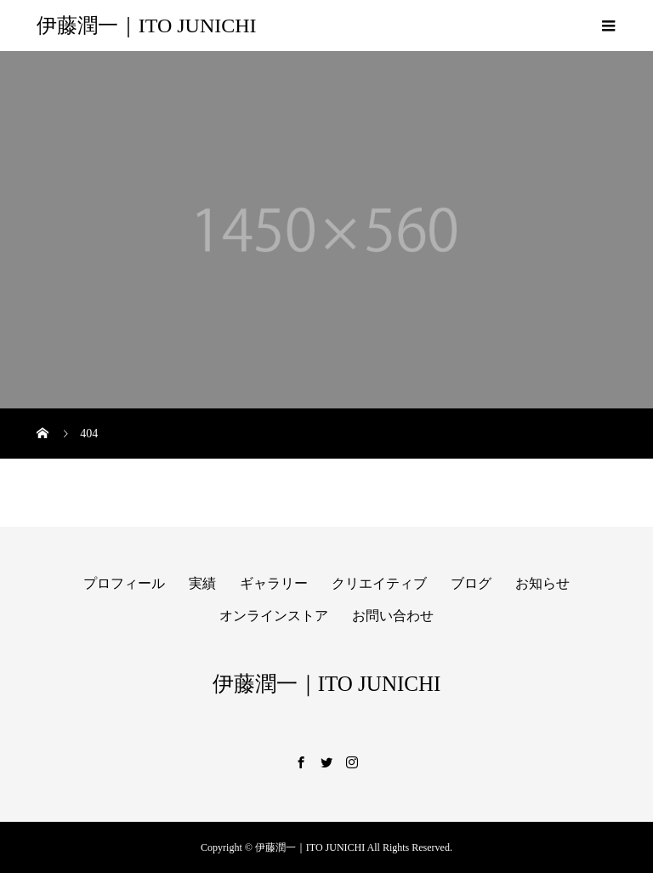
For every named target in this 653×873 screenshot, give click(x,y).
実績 (202, 583)
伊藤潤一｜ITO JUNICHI (147, 25)
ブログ (471, 583)
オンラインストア (273, 615)
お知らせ (542, 583)
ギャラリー (274, 583)
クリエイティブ (379, 583)
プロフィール (124, 583)
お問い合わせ (393, 615)
